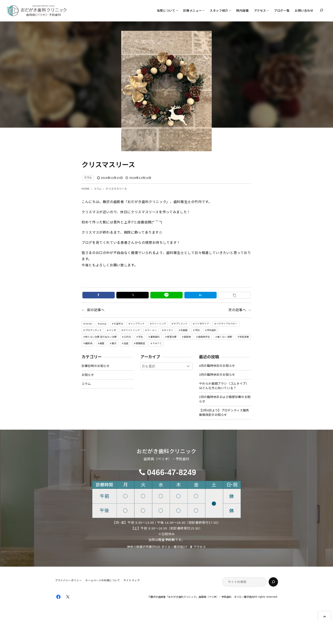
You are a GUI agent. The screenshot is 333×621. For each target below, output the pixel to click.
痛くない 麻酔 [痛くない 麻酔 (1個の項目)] (224, 337)
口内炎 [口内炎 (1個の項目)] (127, 337)
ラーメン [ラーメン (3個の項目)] (151, 330)
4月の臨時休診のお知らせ (217, 365)
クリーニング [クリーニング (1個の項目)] (159, 323)
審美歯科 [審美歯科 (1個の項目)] (155, 337)
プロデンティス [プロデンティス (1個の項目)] (93, 330)
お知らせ (88, 375)
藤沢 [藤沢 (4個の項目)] (114, 343)
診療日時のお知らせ (96, 366)
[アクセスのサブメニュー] (268, 10)
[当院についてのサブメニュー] (177, 10)
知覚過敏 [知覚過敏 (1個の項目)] (244, 337)
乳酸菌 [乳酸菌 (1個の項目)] (184, 330)
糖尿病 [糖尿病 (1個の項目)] (88, 343)
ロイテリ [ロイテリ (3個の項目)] (168, 330)
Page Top (324, 616)
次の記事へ (237, 310)
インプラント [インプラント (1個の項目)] (137, 323)
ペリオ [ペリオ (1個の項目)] (112, 330)
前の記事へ (96, 310)
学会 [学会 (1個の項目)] (140, 337)
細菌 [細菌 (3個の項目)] (102, 343)
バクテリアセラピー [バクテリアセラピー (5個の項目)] (227, 323)
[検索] (273, 582)
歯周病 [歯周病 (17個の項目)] (187, 337)
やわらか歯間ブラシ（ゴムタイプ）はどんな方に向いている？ (224, 386)
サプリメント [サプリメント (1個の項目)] (181, 323)
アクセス (200, 547)
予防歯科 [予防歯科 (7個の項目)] (211, 330)
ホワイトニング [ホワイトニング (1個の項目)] (131, 330)
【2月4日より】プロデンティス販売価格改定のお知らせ (224, 412)
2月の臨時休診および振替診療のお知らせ (225, 399)
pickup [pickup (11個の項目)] (102, 323)
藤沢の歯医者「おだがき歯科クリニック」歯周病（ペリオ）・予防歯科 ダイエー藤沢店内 (202, 597)
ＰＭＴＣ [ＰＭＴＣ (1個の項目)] (157, 343)
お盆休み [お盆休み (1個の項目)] (118, 323)
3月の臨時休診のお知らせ (217, 374)
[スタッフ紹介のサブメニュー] (230, 10)
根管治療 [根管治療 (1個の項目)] (171, 337)
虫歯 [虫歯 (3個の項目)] (126, 343)
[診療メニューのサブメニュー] (203, 10)
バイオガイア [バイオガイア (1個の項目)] (202, 323)
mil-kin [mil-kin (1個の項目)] (88, 323)
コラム (88, 177)
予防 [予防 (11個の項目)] (197, 330)
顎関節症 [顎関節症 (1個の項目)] (140, 343)
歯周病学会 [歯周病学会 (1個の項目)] (204, 337)
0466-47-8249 (171, 472)
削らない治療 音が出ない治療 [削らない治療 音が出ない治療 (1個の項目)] (101, 337)
